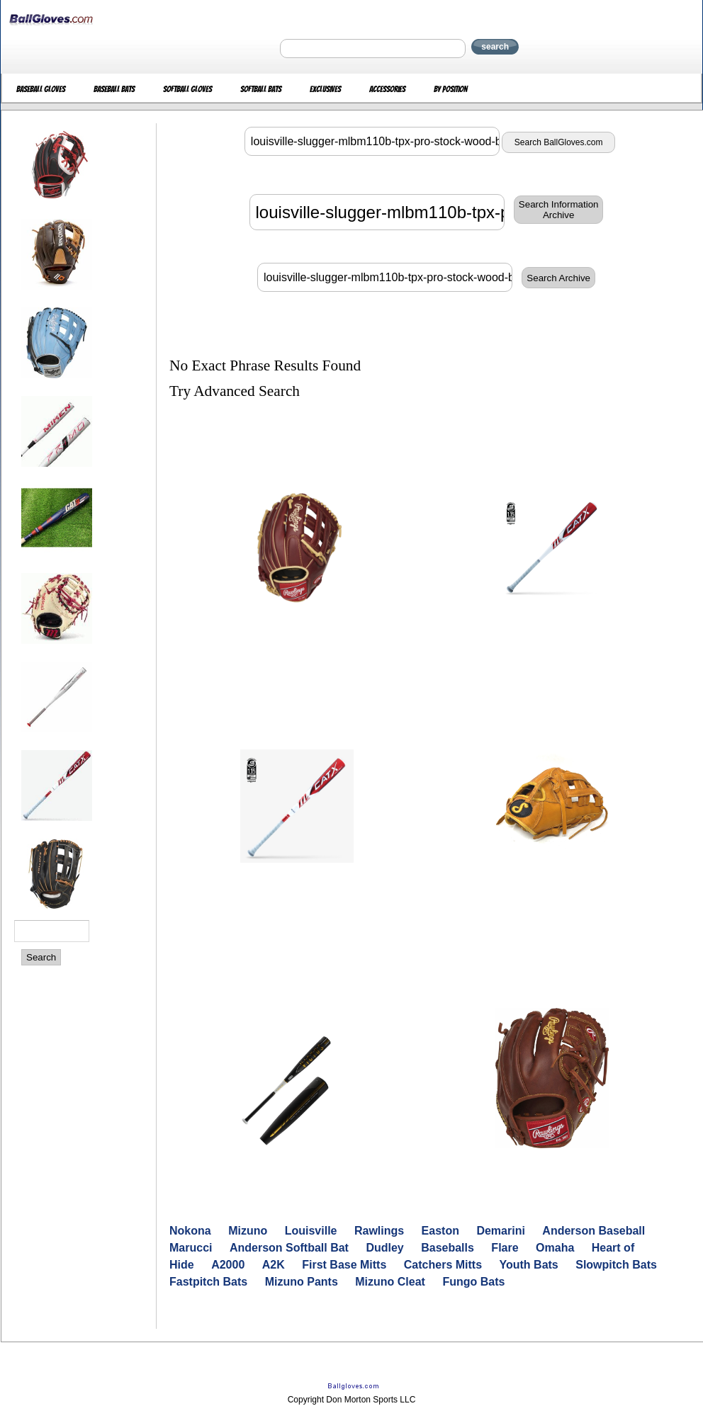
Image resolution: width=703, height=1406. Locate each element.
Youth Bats (529, 1265)
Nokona (190, 1231)
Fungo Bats (473, 1282)
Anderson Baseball (593, 1231)
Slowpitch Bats (616, 1265)
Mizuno (247, 1231)
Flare (504, 1248)
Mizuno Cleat (390, 1282)
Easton (440, 1231)
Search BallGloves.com (558, 142)
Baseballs (447, 1248)
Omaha (555, 1248)
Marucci (190, 1248)
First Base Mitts (344, 1265)
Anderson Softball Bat (289, 1248)
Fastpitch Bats (208, 1282)
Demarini (500, 1231)
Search (41, 957)
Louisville (311, 1231)
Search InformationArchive (559, 209)
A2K (273, 1265)
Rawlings (379, 1231)
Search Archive (558, 278)
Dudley (384, 1248)
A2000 (227, 1265)
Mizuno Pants (301, 1282)
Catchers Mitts (443, 1265)
